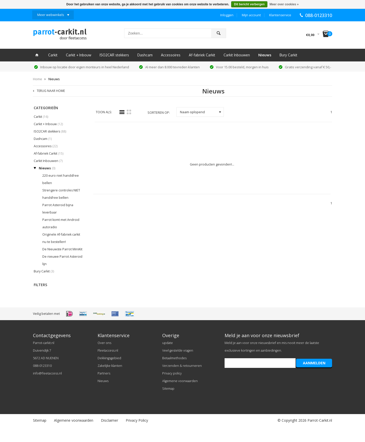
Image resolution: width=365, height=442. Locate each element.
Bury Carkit (288, 55)
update (167, 343)
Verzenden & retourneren (182, 366)
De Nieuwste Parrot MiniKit (62, 249)
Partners (104, 373)
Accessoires (170, 55)
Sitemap (168, 388)
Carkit (53, 55)
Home (37, 79)
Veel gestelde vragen (177, 350)
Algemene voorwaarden (180, 381)
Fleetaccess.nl (108, 350)
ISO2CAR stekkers (114, 55)
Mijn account (251, 15)
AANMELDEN (314, 363)
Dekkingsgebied (109, 358)
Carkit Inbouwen (237, 55)
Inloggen (226, 15)
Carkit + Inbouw (78, 55)
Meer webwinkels (50, 15)
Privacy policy (172, 373)
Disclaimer (109, 420)
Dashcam (145, 55)
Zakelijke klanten (110, 366)
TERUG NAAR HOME (51, 91)
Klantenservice (280, 15)
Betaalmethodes (174, 358)
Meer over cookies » (284, 4)
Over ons (104, 343)
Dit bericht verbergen (249, 4)
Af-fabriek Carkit (202, 55)
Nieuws (264, 55)
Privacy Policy (137, 420)
